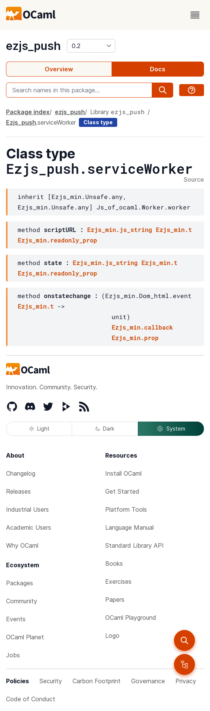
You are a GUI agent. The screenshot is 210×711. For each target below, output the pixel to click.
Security (50, 681)
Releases (18, 491)
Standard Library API (134, 545)
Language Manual (129, 527)
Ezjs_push (21, 122)
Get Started (122, 491)
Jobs (13, 655)
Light (39, 428)
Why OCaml (22, 545)
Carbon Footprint (97, 681)
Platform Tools (126, 509)
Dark (104, 428)
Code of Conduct (30, 699)
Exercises (118, 581)
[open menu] (195, 15)
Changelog (20, 473)
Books (114, 563)
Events (16, 619)
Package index (28, 112)
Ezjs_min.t (174, 229)
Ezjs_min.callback (142, 327)
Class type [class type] (98, 122)
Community (21, 601)
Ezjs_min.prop (135, 338)
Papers (114, 599)
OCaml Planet (25, 637)
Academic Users (28, 527)
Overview (59, 69)
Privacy (185, 681)
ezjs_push (33, 46)
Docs (157, 69)
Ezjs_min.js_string (119, 229)
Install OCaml (123, 473)
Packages (19, 583)
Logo (112, 635)
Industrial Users (27, 509)
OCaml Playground (130, 617)
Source (194, 179)
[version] (91, 46)
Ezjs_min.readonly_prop (57, 240)
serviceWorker (57, 122)
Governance (148, 681)
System (171, 428)
